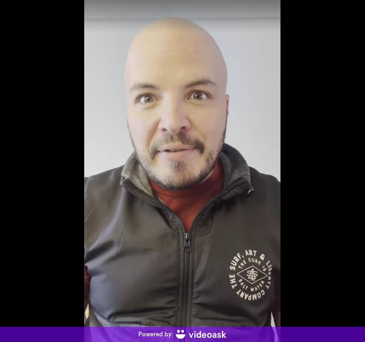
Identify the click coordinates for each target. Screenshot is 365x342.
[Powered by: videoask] (182, 334)
